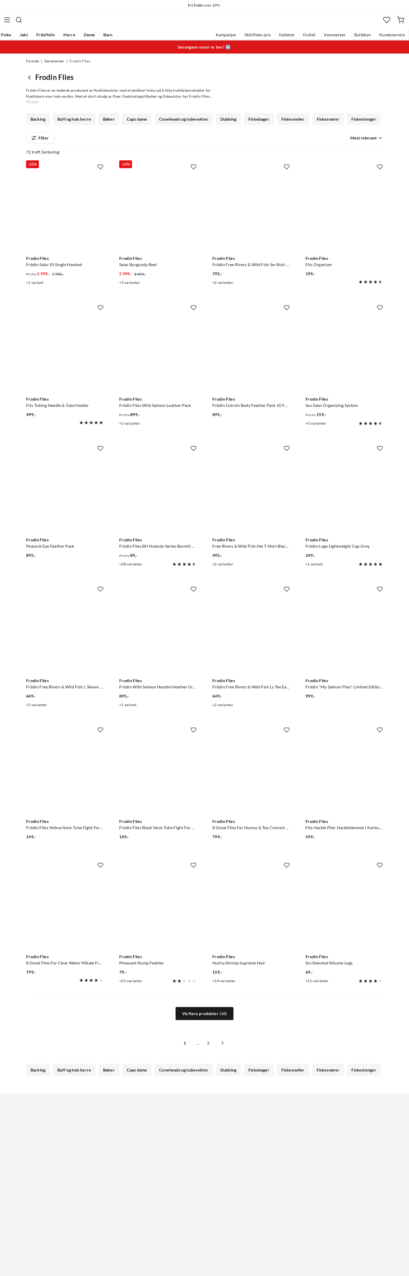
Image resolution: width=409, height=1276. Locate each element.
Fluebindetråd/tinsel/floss (213, 136)
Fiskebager (255, 122)
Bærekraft (184, 1187)
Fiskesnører (323, 122)
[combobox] (204, 22)
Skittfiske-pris (231, 36)
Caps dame (135, 122)
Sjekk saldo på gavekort (48, 1170)
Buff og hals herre (74, 122)
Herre (94, 36)
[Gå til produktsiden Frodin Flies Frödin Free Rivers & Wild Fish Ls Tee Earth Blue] (251, 648)
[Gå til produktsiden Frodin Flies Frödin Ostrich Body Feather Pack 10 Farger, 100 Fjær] (251, 366)
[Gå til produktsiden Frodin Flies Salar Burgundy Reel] (158, 226)
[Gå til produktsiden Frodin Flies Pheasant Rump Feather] (158, 924)
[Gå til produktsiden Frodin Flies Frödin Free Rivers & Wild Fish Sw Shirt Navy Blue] (251, 226)
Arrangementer (189, 1170)
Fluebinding (260, 136)
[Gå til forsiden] (51, 22)
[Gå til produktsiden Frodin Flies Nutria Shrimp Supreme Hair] (251, 924)
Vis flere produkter (204, 1027)
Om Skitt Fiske (188, 1145)
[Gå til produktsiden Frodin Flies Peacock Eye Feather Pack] (65, 507)
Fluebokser (293, 136)
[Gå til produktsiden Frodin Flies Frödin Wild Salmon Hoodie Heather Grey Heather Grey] (158, 648)
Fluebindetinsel (123, 136)
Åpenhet (183, 1195)
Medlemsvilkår (188, 1212)
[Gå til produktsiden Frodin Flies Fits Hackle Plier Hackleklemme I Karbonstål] (344, 789)
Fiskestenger (359, 122)
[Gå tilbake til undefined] (30, 80)
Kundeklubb (186, 1204)
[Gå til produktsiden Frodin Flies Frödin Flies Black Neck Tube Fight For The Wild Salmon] (158, 789)
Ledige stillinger (189, 1153)
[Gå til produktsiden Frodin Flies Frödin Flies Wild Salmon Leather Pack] (158, 366)
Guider (32, 1153)
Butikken (336, 36)
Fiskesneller (289, 122)
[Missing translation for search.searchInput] (123, 22)
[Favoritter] (362, 22)
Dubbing (226, 122)
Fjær (35, 136)
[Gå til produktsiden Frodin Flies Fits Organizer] (344, 226)
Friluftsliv (70, 36)
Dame (114, 36)
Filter (40, 156)
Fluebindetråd (163, 136)
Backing (38, 122)
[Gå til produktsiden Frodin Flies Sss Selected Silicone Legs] (344, 924)
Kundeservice (366, 36)
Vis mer (367, 136)
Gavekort (109, 1153)
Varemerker (309, 36)
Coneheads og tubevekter (181, 122)
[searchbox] (209, 22)
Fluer (321, 136)
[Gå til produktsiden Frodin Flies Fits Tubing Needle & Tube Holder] (65, 366)
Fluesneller (348, 136)
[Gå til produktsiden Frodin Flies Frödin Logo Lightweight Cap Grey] (344, 507)
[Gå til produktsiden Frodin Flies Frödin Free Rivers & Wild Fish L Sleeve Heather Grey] (65, 648)
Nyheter (260, 36)
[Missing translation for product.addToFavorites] (100, 180)
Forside (32, 64)
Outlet (283, 36)
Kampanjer (200, 36)
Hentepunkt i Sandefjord (49, 1162)
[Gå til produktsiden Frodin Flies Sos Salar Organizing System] (344, 366)
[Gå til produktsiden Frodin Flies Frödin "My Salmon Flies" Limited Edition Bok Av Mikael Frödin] (344, 648)
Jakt (49, 36)
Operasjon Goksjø (192, 1179)
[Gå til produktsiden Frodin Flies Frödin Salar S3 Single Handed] (65, 226)
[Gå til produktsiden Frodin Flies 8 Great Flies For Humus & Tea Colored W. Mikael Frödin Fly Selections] (251, 789)
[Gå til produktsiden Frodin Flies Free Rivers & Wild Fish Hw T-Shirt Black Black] (251, 507)
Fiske (31, 36)
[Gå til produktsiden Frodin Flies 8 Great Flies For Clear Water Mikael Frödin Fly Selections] (65, 924)
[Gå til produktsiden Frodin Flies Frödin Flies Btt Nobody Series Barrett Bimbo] (158, 507)
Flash (56, 136)
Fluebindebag (85, 136)
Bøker (108, 122)
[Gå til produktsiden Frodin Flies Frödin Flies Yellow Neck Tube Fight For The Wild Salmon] (65, 789)
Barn (132, 36)
